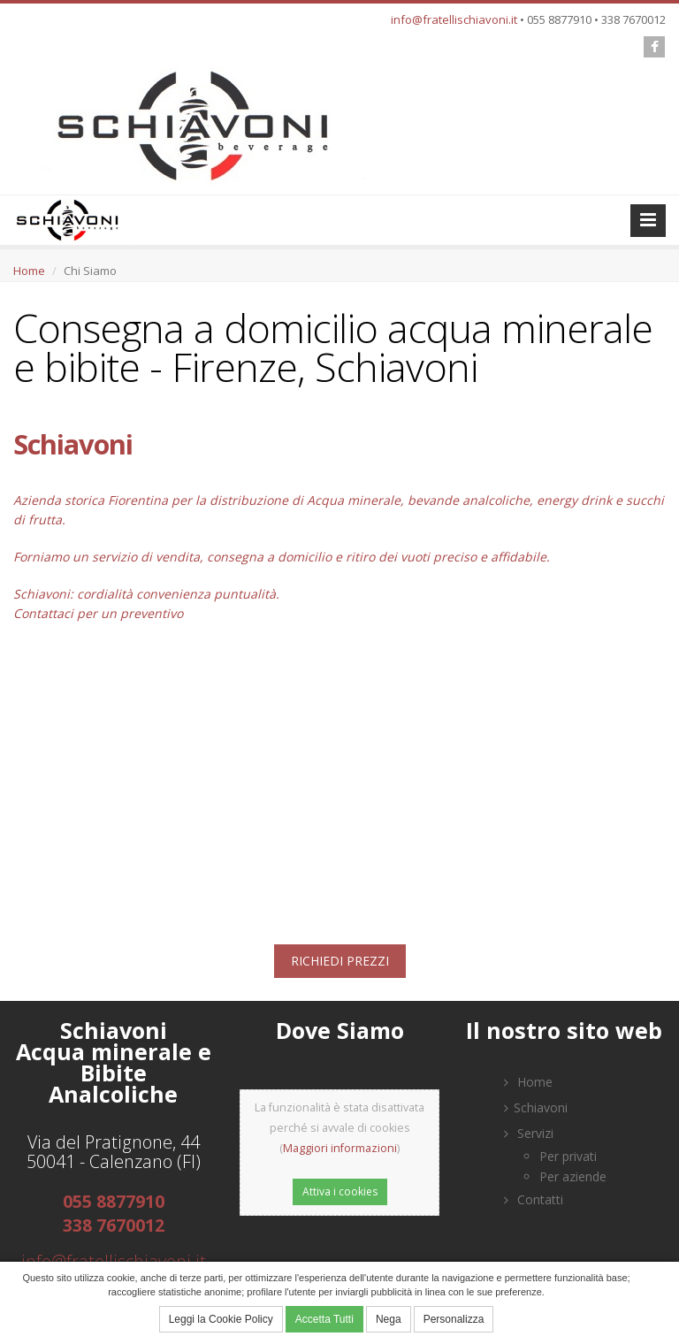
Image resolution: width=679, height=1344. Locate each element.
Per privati (568, 1156)
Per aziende (573, 1176)
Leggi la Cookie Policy (221, 1319)
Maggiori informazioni (340, 1148)
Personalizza (453, 1319)
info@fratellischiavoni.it (454, 19)
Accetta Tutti (324, 1319)
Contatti (533, 1199)
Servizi (528, 1133)
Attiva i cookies (340, 1191)
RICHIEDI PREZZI (340, 960)
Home (29, 271)
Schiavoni (536, 1107)
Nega (388, 1319)
